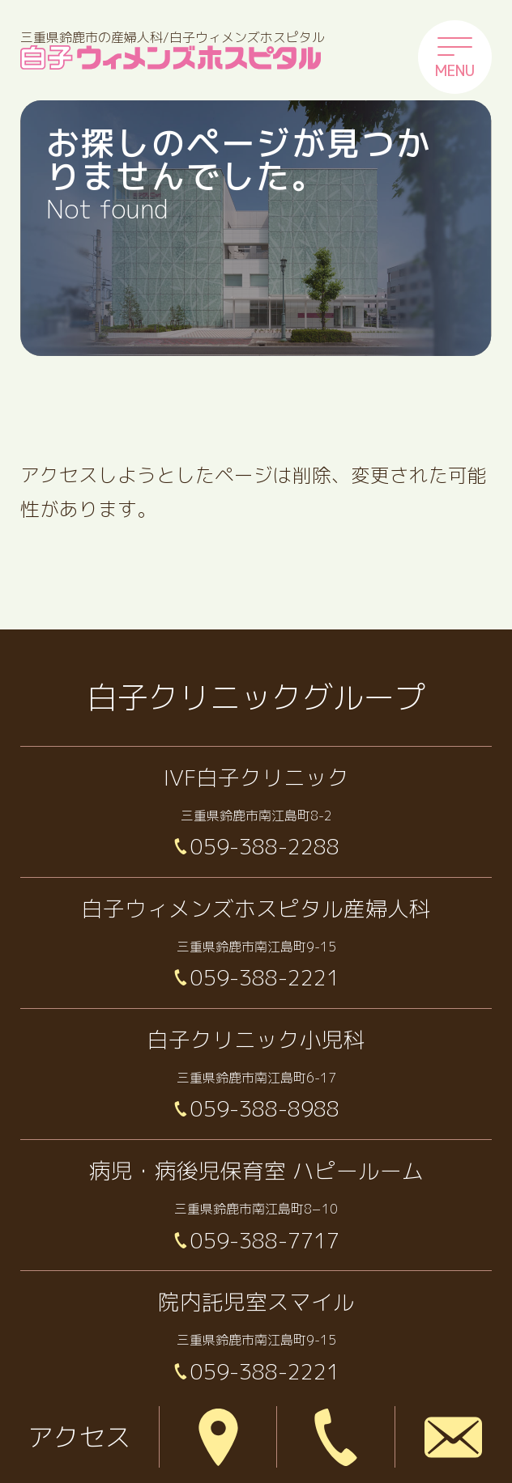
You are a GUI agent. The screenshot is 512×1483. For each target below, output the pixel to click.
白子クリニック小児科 (256, 1039)
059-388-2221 (264, 977)
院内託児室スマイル (256, 1301)
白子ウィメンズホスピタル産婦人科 (256, 908)
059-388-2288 (264, 846)
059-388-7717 (264, 1240)
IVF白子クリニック (256, 777)
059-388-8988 (264, 1108)
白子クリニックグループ (256, 697)
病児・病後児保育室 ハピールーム (256, 1170)
